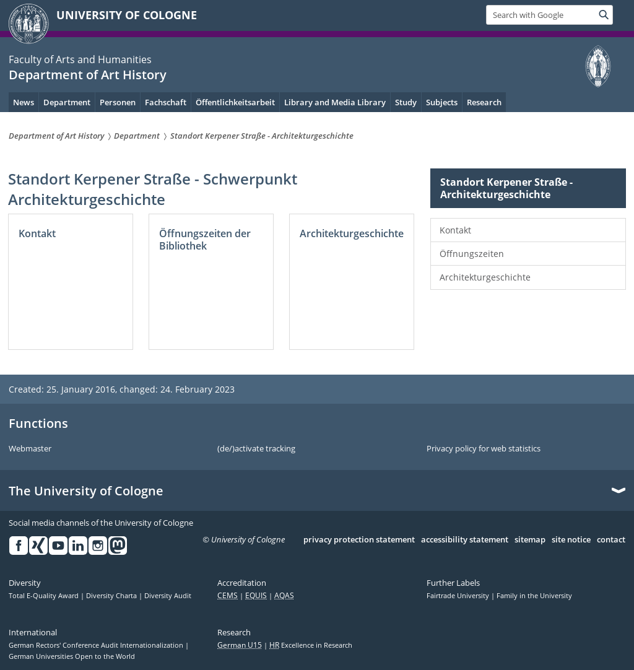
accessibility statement (464, 540)
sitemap (530, 540)
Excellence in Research (310, 645)
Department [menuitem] (66, 102)
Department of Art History (88, 74)
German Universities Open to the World (72, 656)
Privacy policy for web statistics (484, 449)
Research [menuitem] (484, 102)
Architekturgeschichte (485, 277)
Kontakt (455, 230)
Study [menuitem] (406, 102)
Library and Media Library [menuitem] (335, 102)
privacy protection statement (359, 540)
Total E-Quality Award (44, 595)
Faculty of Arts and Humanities (80, 59)
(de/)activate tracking (256, 449)
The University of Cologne (86, 491)
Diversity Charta (112, 595)
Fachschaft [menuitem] (165, 102)
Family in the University (534, 595)
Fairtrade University (459, 595)
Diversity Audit (167, 595)
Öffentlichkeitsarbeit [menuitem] (235, 102)
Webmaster (30, 449)
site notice (571, 540)
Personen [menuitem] (118, 102)
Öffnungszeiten (472, 253)
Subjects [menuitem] (442, 102)
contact (611, 540)
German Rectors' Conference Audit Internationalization (97, 645)
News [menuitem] (23, 102)
